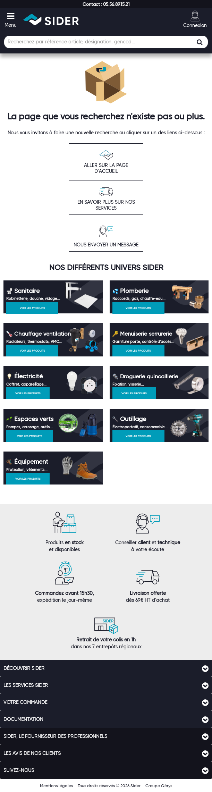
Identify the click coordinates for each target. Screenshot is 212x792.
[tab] (106, 668)
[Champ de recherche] (106, 42)
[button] (106, 4)
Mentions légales (56, 785)
